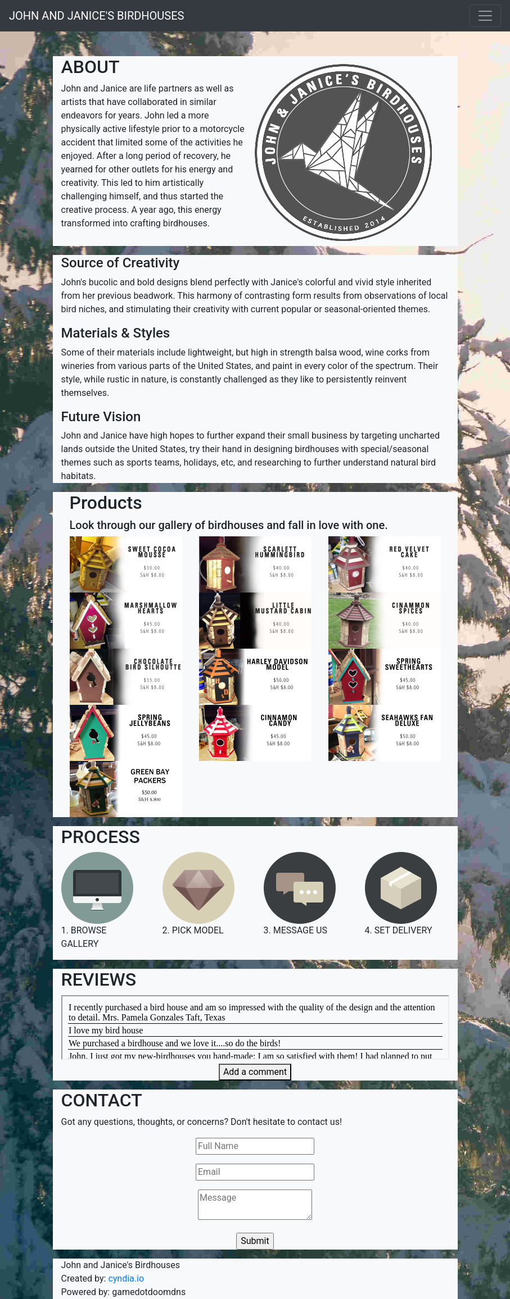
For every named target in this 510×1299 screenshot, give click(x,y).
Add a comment (255, 1071)
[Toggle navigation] (485, 15)
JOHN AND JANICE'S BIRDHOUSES (96, 15)
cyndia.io (126, 1278)
